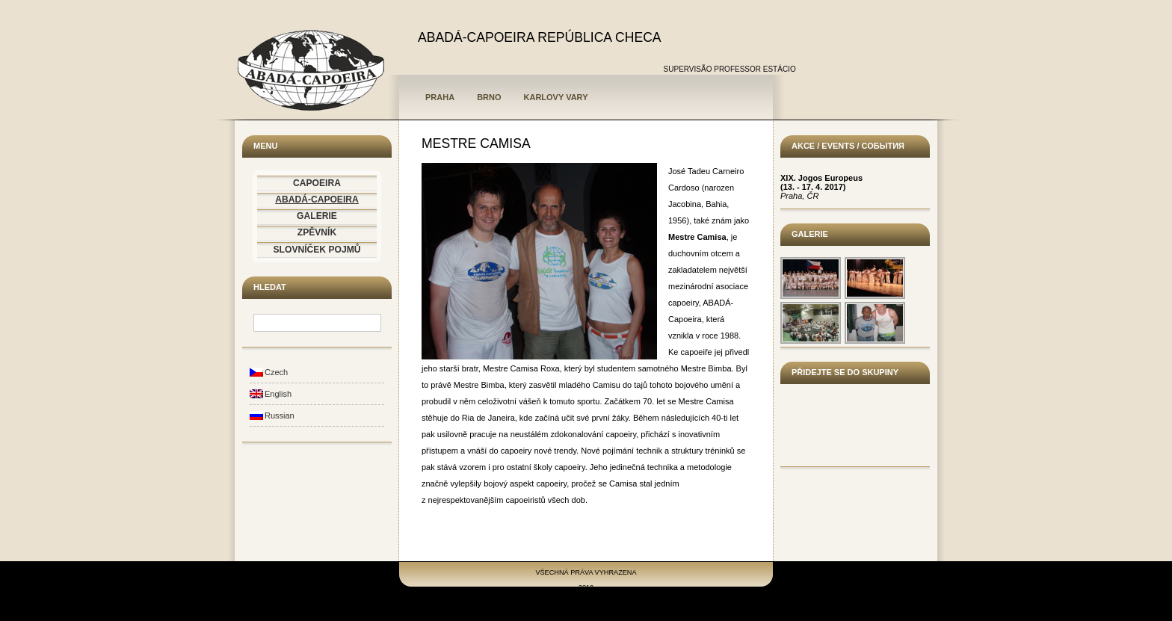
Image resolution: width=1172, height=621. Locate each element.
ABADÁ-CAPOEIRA (317, 199)
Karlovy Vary (556, 97)
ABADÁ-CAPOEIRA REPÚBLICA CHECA (539, 37)
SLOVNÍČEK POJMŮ (317, 249)
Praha (439, 97)
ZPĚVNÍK (316, 232)
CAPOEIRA (317, 183)
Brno (489, 97)
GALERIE (317, 216)
